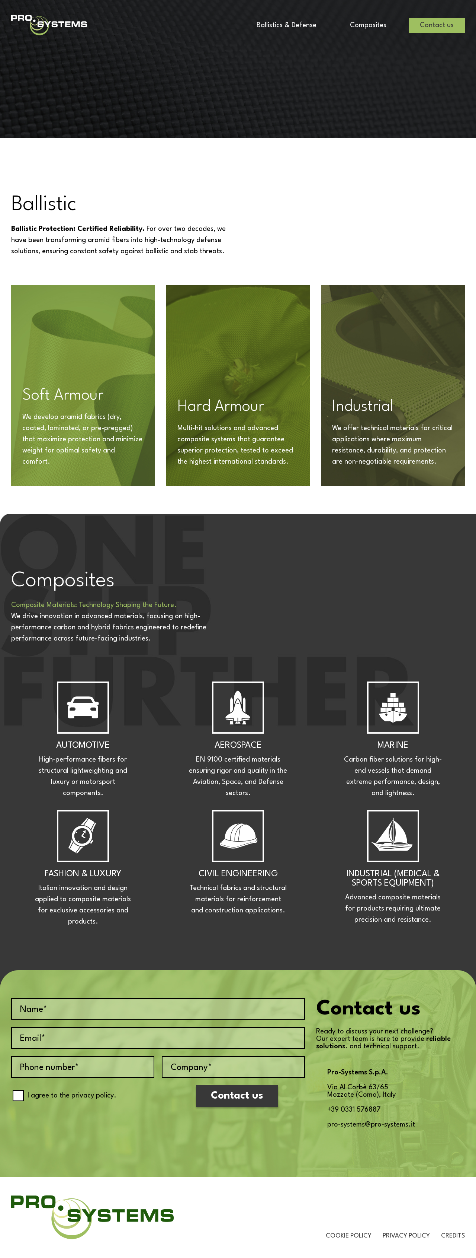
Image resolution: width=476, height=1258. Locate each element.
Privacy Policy (406, 1236)
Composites (368, 25)
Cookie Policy (349, 1236)
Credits (453, 1236)
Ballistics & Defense (286, 25)
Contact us (437, 25)
